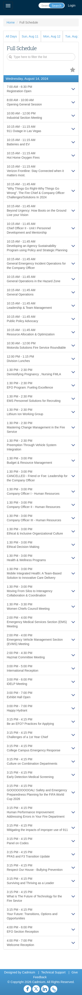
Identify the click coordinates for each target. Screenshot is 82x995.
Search (56, 5)
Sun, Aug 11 (30, 36)
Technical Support (53, 972)
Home (11, 22)
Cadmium (28, 972)
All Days (11, 36)
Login (71, 5)
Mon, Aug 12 (52, 36)
